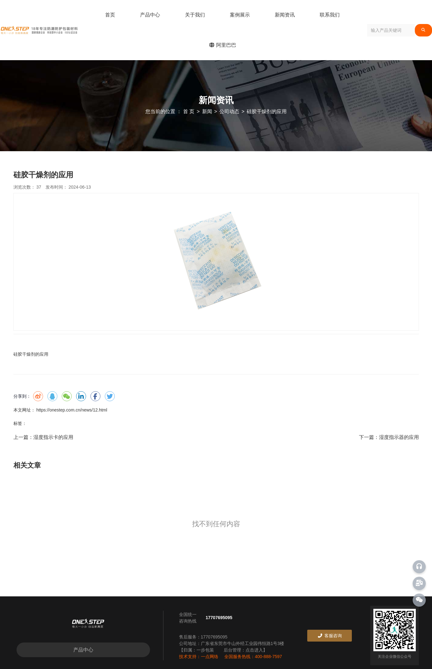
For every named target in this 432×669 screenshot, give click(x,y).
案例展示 (240, 14)
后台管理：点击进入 (243, 649)
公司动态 (229, 111)
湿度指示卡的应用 (53, 437)
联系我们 (330, 14)
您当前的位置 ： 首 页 (170, 111)
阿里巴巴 (222, 45)
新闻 (207, 111)
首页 (110, 14)
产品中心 (150, 14)
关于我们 (195, 14)
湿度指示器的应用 (399, 437)
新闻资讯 (285, 14)
